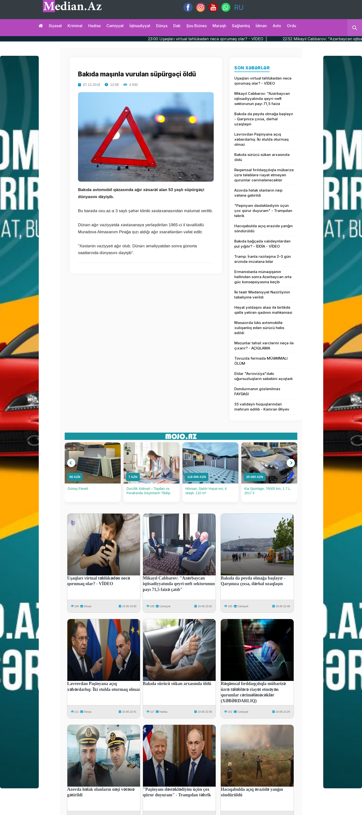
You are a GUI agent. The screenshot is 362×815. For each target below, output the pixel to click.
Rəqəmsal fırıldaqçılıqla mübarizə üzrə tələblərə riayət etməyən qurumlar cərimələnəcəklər (264, 175)
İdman (261, 25)
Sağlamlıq (241, 25)
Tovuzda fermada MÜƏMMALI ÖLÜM (261, 361)
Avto (277, 25)
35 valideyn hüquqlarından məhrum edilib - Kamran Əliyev (261, 407)
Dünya (161, 25)
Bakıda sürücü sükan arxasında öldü (262, 157)
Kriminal (75, 25)
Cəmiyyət (115, 25)
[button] (71, 463)
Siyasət (55, 25)
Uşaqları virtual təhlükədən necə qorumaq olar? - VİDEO (262, 81)
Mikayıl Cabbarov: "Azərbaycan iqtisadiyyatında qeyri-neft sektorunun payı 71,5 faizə (262, 98)
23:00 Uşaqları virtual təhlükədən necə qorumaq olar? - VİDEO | (226, 38)
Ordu (291, 25)
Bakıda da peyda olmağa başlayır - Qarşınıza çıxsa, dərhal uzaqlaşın (263, 119)
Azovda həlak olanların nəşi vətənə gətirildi (258, 193)
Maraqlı (219, 25)
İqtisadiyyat (139, 25)
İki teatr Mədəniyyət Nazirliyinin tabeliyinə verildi (262, 294)
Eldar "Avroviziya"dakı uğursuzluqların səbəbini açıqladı (263, 376)
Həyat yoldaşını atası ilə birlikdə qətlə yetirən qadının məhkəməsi (263, 310)
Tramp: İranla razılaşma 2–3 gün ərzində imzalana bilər (262, 259)
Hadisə (94, 25)
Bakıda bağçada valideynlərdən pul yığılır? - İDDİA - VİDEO (262, 244)
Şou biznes (196, 25)
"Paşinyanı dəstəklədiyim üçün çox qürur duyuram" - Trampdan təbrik (263, 210)
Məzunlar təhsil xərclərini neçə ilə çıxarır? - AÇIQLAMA (264, 345)
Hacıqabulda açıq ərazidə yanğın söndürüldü (263, 228)
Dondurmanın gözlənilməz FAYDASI (257, 391)
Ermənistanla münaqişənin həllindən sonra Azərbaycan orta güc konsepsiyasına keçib (262, 276)
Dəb (177, 25)
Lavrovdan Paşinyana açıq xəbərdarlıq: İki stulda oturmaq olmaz (261, 139)
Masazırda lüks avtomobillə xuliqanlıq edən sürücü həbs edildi (259, 327)
